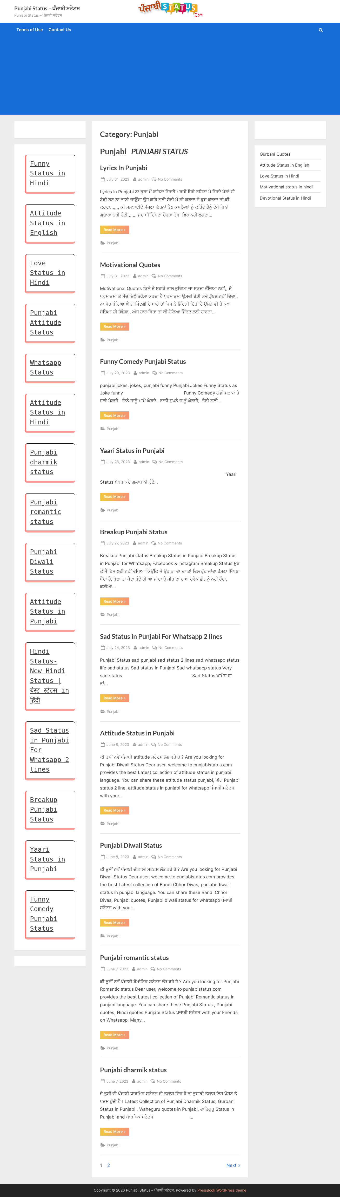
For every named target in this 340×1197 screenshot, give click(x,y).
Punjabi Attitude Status (45, 322)
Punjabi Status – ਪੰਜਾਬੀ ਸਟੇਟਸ (47, 8)
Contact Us (60, 29)
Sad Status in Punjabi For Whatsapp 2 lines (161, 636)
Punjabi (113, 243)
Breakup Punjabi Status (134, 532)
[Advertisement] (170, 74)
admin (143, 178)
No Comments (170, 179)
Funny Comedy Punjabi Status (143, 361)
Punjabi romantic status (134, 957)
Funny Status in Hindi (47, 173)
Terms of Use (29, 29)
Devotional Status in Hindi (285, 198)
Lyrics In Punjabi (123, 168)
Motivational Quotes (130, 264)
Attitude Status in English (47, 222)
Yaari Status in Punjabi (132, 450)
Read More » (116, 230)
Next (231, 1165)
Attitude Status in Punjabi (137, 733)
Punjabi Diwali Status (131, 845)
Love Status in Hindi (47, 272)
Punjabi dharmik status (133, 1070)
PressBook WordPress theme (221, 1190)
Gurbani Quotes (275, 154)
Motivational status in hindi (286, 186)
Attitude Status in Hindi (47, 412)
